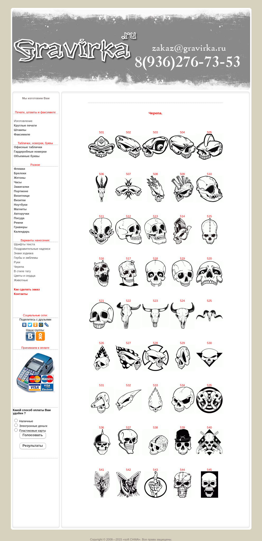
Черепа (19, 266)
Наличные (26, 421)
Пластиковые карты (32, 430)
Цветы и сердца (24, 275)
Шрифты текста (24, 244)
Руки (17, 262)
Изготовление (23, 121)
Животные (21, 280)
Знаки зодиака (24, 253)
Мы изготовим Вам (36, 98)
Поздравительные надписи (32, 248)
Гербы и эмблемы (26, 257)
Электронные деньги (33, 425)
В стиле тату (22, 271)
